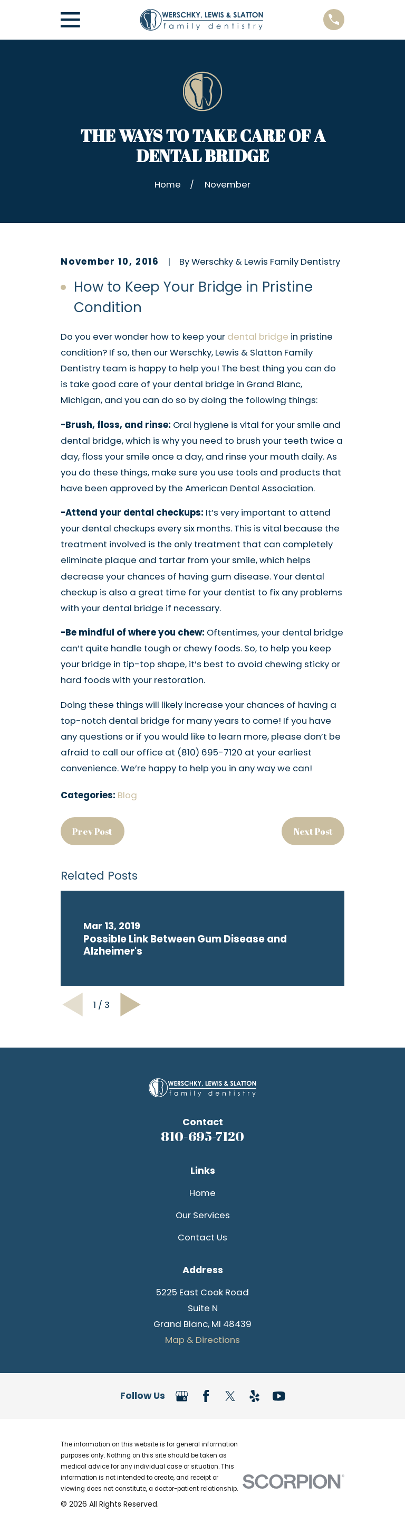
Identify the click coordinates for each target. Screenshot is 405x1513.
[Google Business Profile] (182, 1396)
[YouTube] (279, 1396)
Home (202, 1193)
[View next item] (130, 1004)
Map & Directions (202, 1339)
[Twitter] (230, 1396)
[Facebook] (206, 1396)
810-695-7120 (202, 1136)
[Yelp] (254, 1396)
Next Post (313, 831)
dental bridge (257, 336)
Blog (127, 795)
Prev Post (92, 831)
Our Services (203, 1215)
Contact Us (202, 1237)
